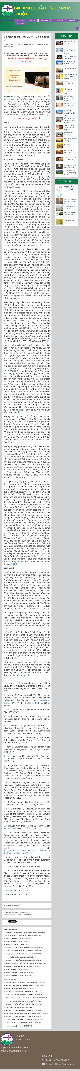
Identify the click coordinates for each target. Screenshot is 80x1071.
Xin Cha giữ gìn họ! (70, 68)
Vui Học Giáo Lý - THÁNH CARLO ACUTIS (69, 91)
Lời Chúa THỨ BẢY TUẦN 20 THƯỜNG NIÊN (19, 991)
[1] (21, 187)
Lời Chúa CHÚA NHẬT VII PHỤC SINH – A (69, 153)
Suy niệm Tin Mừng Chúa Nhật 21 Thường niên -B (21, 932)
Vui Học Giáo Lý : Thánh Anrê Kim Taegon (69, 127)
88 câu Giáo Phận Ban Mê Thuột (16, 988)
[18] (16, 658)
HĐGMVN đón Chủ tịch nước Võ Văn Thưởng (70, 215)
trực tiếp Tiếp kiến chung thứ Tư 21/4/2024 (19, 1001)
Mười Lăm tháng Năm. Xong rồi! (69, 134)
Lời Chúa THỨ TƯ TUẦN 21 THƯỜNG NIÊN (19, 960)
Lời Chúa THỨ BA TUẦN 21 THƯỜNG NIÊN (19, 951)
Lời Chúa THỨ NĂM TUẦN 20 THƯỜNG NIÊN (20, 1004)
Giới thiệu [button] (20, 20)
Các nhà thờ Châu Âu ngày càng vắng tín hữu (70, 173)
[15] (47, 608)
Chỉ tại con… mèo (69, 220)
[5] (24, 333)
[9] (19, 412)
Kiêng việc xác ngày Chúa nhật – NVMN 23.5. (70, 201)
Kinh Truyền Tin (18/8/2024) (14, 1007)
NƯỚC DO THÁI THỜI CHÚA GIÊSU (70, 188)
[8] (28, 392)
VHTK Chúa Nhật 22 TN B (14, 969)
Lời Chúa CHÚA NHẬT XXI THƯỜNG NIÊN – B (20, 985)
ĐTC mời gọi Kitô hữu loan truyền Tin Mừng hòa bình (23, 1013)
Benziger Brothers (33, 703)
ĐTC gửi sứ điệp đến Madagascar (16, 957)
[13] (15, 564)
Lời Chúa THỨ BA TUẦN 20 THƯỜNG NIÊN (19, 1016)
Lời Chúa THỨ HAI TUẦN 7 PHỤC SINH (70, 106)
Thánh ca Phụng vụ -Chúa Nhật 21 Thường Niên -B (22, 998)
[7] (14, 371)
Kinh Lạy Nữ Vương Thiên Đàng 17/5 (70, 57)
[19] (27, 675)
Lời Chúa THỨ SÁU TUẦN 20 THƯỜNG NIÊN (20, 995)
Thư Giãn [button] (20, 23)
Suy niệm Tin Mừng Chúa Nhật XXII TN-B (19, 966)
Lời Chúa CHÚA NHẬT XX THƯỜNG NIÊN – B (20, 1020)
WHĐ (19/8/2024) (12, 96)
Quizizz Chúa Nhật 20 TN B (14, 1026)
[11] (28, 477)
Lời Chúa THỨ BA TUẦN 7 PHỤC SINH (69, 84)
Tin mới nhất (66, 36)
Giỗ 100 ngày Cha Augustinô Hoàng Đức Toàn (69, 120)
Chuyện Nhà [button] (58, 20)
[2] (41, 245)
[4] (19, 298)
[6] (48, 341)
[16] (5, 628)
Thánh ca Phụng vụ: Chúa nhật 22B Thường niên (21, 963)
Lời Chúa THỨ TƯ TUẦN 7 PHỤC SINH (69, 44)
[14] (36, 588)
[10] (10, 442)
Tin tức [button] (32, 20)
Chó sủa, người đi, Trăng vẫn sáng (70, 166)
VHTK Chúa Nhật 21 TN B (14, 941)
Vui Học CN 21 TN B (12, 944)
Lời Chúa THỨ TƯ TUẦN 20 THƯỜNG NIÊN (19, 1010)
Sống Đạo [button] (44, 20)
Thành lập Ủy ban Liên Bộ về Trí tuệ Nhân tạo (69, 51)
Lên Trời (66, 144)
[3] (13, 285)
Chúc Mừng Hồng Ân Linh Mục (69, 207)
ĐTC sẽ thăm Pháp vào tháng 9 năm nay (70, 63)
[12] (30, 528)
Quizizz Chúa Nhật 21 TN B (14, 938)
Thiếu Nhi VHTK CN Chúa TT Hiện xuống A (70, 77)
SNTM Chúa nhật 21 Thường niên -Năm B (19, 935)
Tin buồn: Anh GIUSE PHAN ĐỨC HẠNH (70, 98)
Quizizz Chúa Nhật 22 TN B (14, 975)
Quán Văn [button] (72, 20)
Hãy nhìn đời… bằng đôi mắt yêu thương (69, 113)
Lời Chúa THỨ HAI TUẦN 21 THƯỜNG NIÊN (19, 948)
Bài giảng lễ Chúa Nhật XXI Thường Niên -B (19, 954)
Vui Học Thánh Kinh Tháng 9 (15, 972)
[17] (21, 650)
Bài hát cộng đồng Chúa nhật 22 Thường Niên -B (21, 982)
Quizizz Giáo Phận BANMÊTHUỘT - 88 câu (19, 1023)
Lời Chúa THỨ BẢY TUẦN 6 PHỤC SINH (70, 160)
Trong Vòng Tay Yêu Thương (70, 140)
